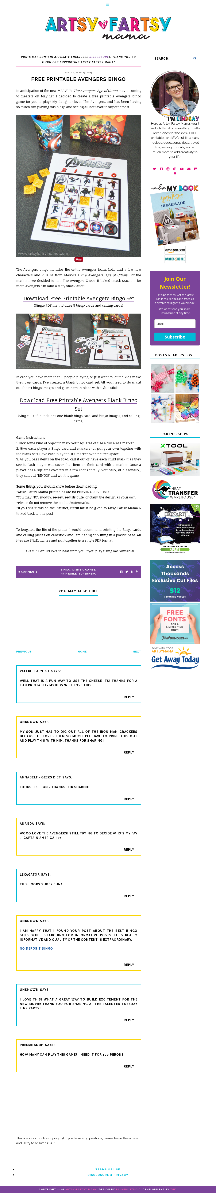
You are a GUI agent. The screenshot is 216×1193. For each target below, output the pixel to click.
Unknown (29, 722)
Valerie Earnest (35, 671)
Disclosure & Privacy (108, 1175)
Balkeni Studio (128, 1189)
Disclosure (99, 57)
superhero (88, 573)
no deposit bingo (36, 948)
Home (82, 651)
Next (137, 651)
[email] (175, 323)
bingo (65, 569)
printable (69, 573)
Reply (129, 697)
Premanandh (32, 1045)
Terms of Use (108, 1169)
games (90, 569)
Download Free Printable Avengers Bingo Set (78, 298)
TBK (173, 1189)
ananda (27, 823)
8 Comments (28, 571)
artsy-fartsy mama (81, 1189)
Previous (24, 651)
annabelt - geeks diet (40, 777)
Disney (77, 569)
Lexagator (30, 874)
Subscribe (175, 337)
